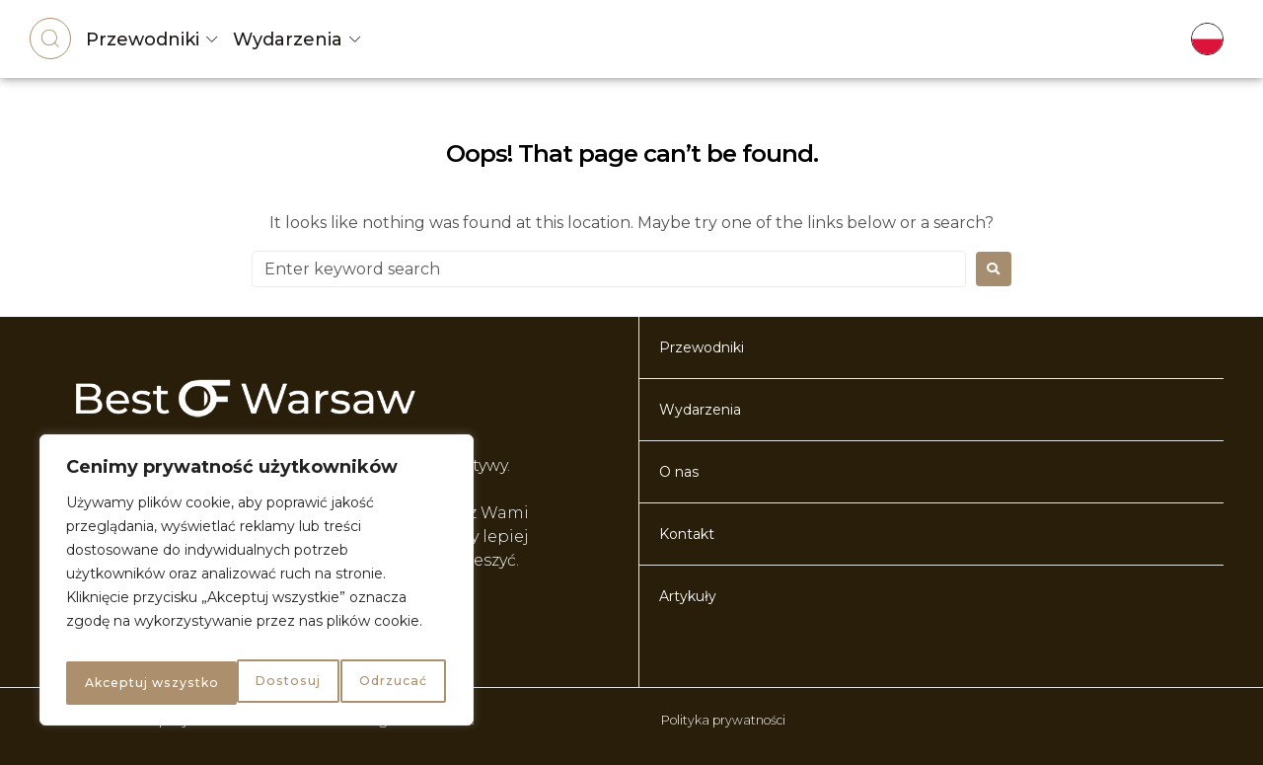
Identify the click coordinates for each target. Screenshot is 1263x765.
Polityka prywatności (731, 719)
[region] (256, 586)
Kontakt (686, 534)
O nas (679, 472)
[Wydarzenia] (355, 39)
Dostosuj (113, 683)
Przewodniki (142, 39)
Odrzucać (216, 683)
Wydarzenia (287, 39)
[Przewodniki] (212, 39)
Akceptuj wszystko (359, 683)
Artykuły (687, 596)
